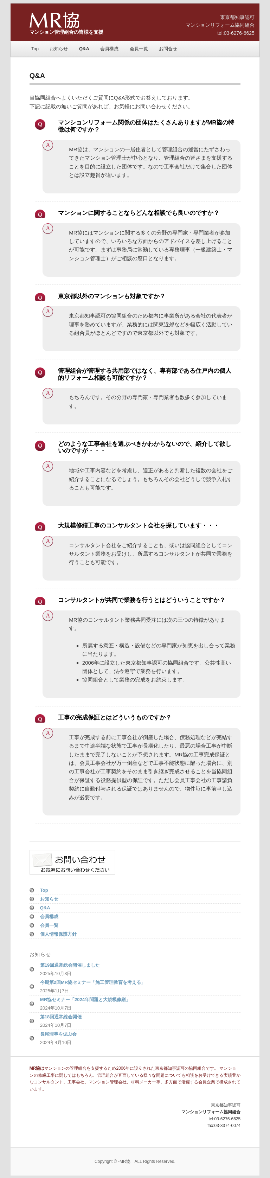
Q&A (84, 48)
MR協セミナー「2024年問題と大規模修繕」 (85, 999)
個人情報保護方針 (58, 934)
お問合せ (168, 48)
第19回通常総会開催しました (70, 965)
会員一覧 (139, 48)
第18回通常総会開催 (61, 1016)
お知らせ (59, 48)
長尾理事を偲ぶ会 (58, 1034)
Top (35, 48)
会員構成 (109, 48)
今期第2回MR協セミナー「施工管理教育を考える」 (93, 982)
